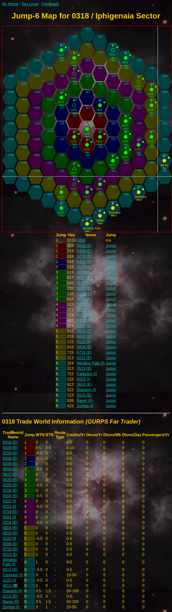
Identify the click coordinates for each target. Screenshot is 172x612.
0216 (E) (84, 267)
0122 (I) (83, 342)
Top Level (30, 4)
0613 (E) (84, 384)
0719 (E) (84, 315)
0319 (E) (84, 251)
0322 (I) (83, 304)
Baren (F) (85, 401)
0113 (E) (84, 395)
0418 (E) (84, 246)
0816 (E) (84, 336)
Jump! (111, 246)
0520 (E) (84, 283)
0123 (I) (83, 379)
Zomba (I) (85, 406)
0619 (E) (84, 272)
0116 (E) (84, 294)
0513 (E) (84, 368)
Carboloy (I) (87, 374)
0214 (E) (84, 326)
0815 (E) (84, 331)
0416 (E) (84, 262)
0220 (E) (84, 288)
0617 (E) (84, 278)
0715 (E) (84, 352)
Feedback (50, 4)
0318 (81, 240)
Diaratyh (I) (86, 390)
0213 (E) (84, 358)
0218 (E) (84, 256)
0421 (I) (83, 320)
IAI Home (10, 4)
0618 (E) (84, 299)
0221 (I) (83, 310)
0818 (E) (84, 347)
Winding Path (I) (91, 363)
